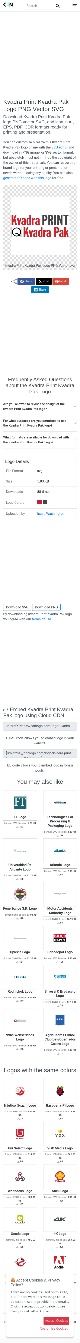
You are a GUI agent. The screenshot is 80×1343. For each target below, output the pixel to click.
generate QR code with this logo (27, 178)
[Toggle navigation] (75, 5)
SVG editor (59, 147)
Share (26, 281)
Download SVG (17, 607)
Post (44, 281)
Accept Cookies (56, 1321)
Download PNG (46, 607)
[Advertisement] (40, 55)
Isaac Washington (50, 514)
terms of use (41, 619)
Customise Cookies (54, 1328)
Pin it (60, 281)
